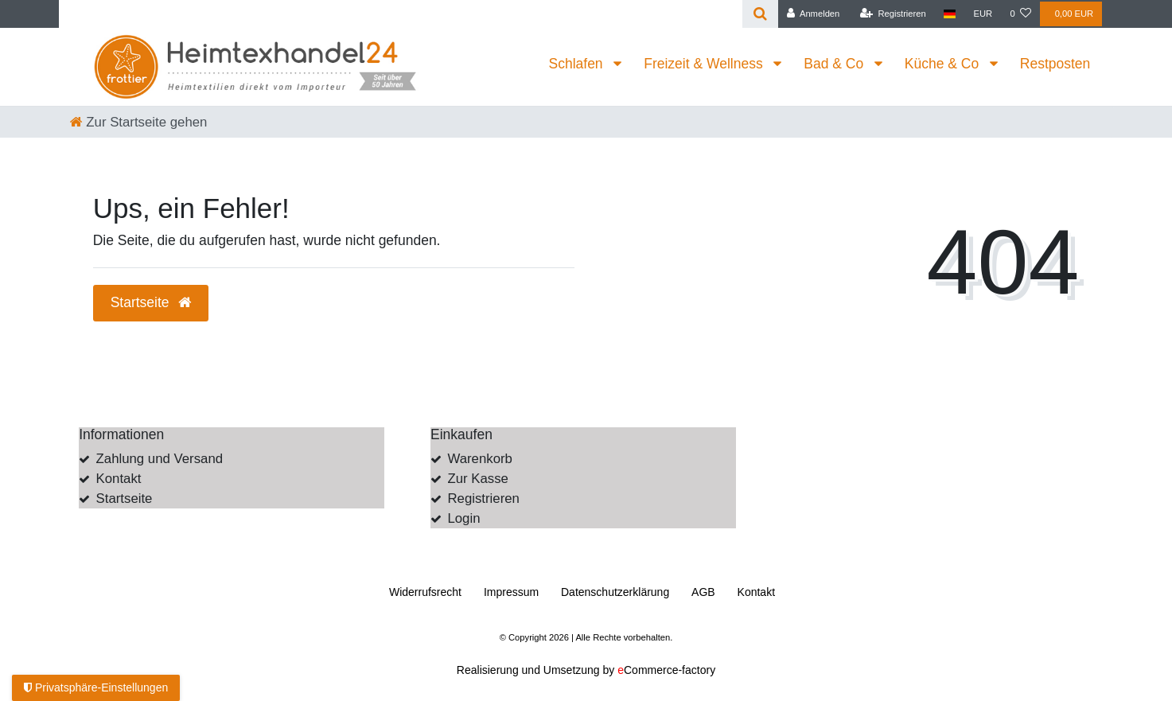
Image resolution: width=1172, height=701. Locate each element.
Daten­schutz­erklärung (615, 592)
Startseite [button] (151, 302)
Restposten (1055, 64)
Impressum (511, 592)
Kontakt (119, 478)
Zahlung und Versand (160, 458)
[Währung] (982, 14)
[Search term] (400, 14)
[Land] (949, 14)
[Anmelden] (813, 14)
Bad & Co (835, 64)
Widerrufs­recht (425, 592)
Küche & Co (944, 64)
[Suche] (760, 14)
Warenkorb (479, 458)
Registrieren (483, 498)
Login (463, 518)
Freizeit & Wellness (705, 64)
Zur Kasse (477, 478)
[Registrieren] (893, 14)
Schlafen (578, 64)
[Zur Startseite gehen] (139, 122)
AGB (703, 592)
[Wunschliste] (1020, 14)
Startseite (124, 498)
